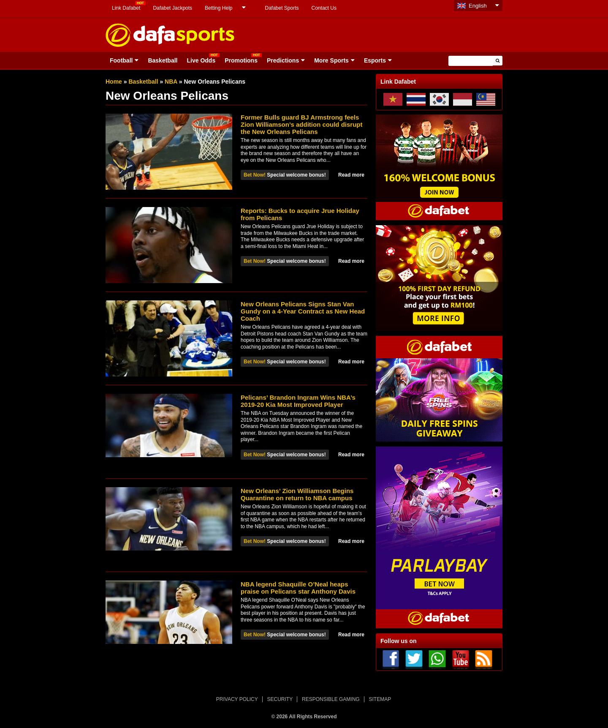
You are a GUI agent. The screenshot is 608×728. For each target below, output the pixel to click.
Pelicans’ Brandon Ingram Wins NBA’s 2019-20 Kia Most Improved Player (298, 401)
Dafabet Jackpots (172, 8)
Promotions (241, 60)
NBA (171, 81)
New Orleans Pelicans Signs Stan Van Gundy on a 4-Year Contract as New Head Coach (303, 311)
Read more (351, 175)
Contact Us (324, 8)
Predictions (283, 60)
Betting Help (218, 8)
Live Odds (201, 60)
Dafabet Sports (282, 8)
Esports (375, 60)
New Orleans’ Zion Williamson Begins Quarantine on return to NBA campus (297, 494)
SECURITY (280, 699)
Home (114, 81)
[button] (497, 60)
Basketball (162, 60)
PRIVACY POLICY (237, 699)
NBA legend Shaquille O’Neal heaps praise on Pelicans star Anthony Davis (298, 588)
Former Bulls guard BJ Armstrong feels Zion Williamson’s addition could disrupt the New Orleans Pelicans (301, 124)
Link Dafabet (126, 8)
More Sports (331, 60)
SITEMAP (380, 699)
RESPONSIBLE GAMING (331, 699)
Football (121, 60)
